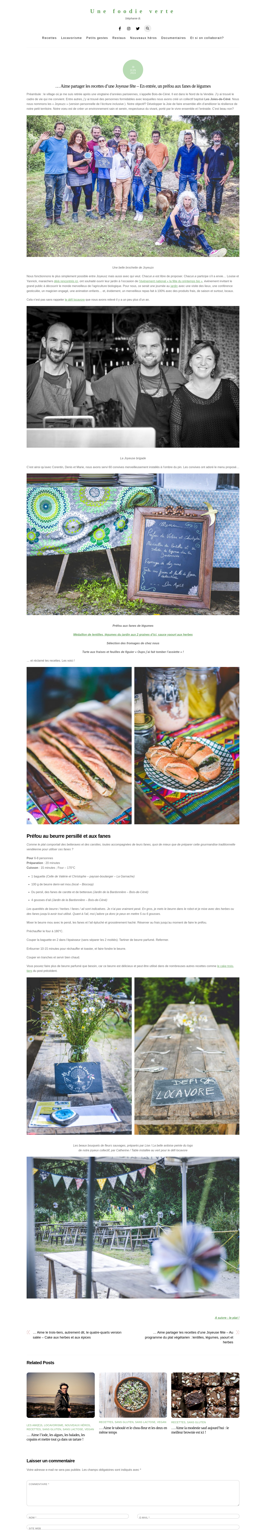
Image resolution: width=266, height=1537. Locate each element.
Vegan (89, 1429)
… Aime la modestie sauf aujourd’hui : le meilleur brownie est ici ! (200, 1430)
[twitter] (137, 28)
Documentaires (173, 37)
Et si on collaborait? (207, 37)
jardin (174, 286)
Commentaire (39, 1484)
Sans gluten (51, 1429)
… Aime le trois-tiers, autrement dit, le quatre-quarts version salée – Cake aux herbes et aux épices (77, 1334)
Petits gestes (97, 37)
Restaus (119, 37)
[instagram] (129, 28)
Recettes (49, 37)
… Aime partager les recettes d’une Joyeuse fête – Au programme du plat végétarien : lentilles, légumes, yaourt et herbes (189, 1337)
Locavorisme (71, 37)
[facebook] (120, 28)
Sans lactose (73, 1429)
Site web (35, 1528)
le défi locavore (75, 299)
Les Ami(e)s (34, 1425)
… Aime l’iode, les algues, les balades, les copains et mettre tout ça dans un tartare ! (56, 1437)
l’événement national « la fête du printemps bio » (170, 281)
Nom (32, 1517)
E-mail (144, 1517)
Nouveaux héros (143, 37)
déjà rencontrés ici (66, 281)
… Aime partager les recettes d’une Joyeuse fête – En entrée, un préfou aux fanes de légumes (133, 86)
